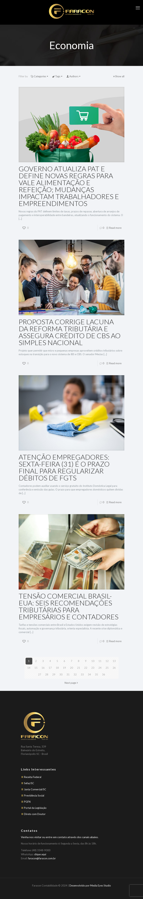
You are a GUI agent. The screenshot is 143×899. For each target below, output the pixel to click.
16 (43, 667)
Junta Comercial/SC (35, 789)
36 (103, 674)
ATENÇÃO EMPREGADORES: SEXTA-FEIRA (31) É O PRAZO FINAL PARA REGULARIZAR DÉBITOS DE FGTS (64, 467)
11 (99, 661)
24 (99, 667)
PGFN (27, 801)
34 (89, 674)
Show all (118, 76)
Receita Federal (32, 777)
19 (64, 667)
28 (46, 674)
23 (92, 667)
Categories (40, 76)
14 (28, 667)
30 (60, 674)
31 (68, 674)
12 (107, 661)
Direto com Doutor (35, 814)
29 (53, 674)
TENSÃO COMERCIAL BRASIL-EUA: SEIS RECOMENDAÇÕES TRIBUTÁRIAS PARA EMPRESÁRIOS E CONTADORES (68, 606)
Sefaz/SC (29, 783)
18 (57, 667)
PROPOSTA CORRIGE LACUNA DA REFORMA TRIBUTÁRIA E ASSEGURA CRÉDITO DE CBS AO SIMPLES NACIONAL (70, 332)
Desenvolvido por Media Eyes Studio (90, 885)
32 (75, 674)
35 (96, 674)
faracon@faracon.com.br (42, 858)
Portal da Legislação (35, 807)
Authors (73, 76)
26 (114, 667)
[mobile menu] (138, 7)
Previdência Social (34, 795)
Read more (115, 227)
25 (107, 667)
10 (92, 661)
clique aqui (40, 854)
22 (85, 667)
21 (78, 667)
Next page (72, 682)
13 (114, 661)
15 (35, 667)
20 (71, 667)
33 (82, 674)
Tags (57, 76)
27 (39, 674)
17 (50, 667)
